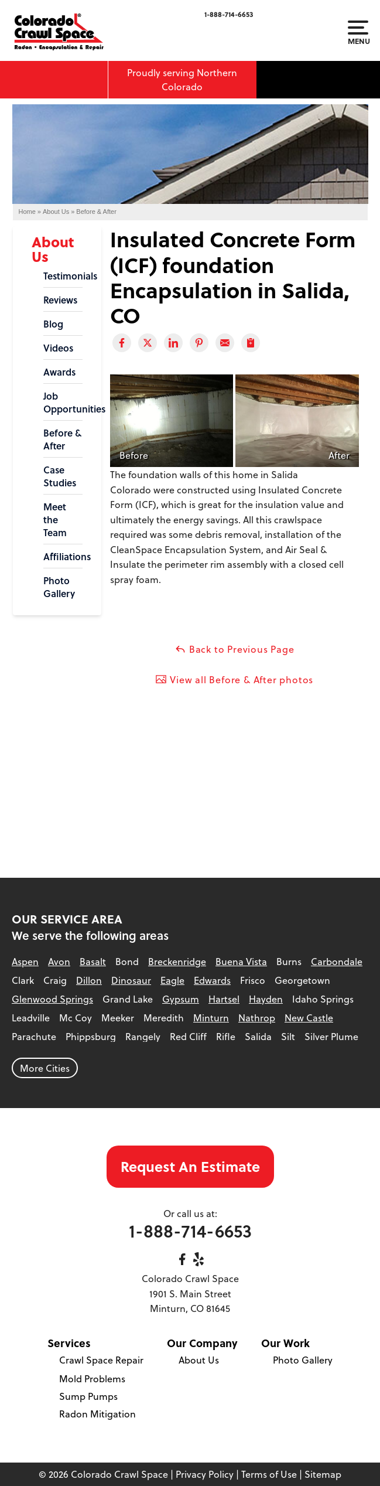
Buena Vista (241, 961)
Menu (358, 33)
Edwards (212, 980)
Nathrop (256, 1017)
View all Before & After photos (234, 679)
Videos (58, 348)
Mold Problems (92, 1378)
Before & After (62, 439)
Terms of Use (269, 1474)
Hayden (266, 999)
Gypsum (180, 999)
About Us (53, 249)
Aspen (25, 961)
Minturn (211, 1017)
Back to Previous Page (234, 649)
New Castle (309, 1017)
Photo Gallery (59, 587)
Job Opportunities (63, 402)
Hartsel (223, 999)
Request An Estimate (190, 1166)
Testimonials (63, 276)
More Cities (45, 1068)
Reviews (60, 300)
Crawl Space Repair (101, 1359)
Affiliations (63, 556)
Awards (59, 372)
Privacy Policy (205, 1474)
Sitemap (322, 1474)
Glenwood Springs (52, 999)
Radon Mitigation (97, 1413)
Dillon (89, 980)
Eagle (172, 980)
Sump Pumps (88, 1396)
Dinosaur (131, 980)
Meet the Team (55, 519)
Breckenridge (177, 961)
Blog (53, 324)
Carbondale (336, 961)
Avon (59, 961)
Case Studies (59, 476)
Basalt (93, 961)
